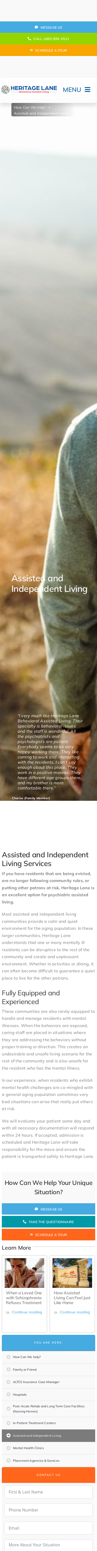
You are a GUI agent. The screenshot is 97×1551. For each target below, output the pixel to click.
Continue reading (24, 1312)
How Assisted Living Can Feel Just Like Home (72, 1297)
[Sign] (72, 1260)
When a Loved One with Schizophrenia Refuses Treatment (24, 1297)
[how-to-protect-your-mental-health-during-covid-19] (24, 1260)
